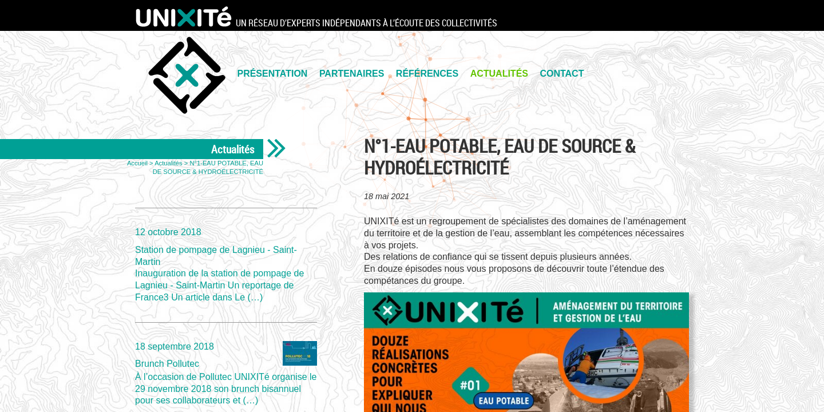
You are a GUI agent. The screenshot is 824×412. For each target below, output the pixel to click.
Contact (562, 73)
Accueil (137, 163)
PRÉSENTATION (272, 73)
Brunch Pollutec (226, 373)
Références (427, 73)
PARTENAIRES (352, 73)
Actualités (499, 73)
